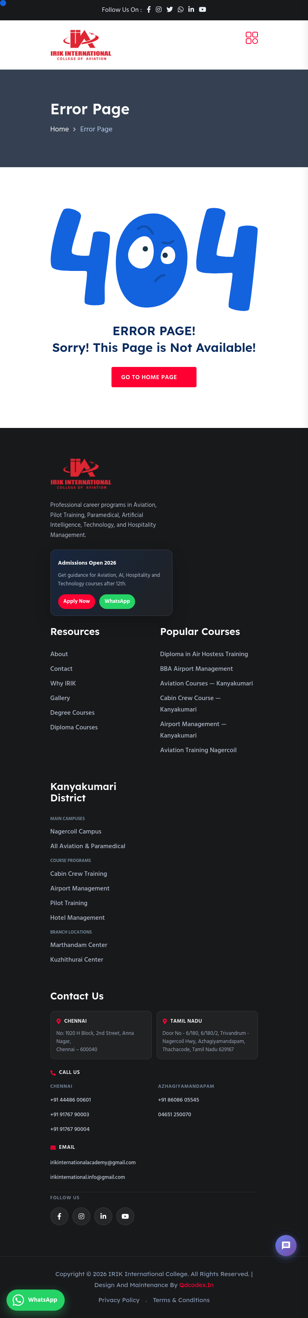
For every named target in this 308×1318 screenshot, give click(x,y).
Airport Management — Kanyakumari (193, 730)
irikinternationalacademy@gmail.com (93, 1163)
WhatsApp (117, 601)
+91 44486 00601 (70, 1100)
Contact (61, 669)
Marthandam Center (78, 945)
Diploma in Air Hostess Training (204, 654)
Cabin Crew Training (78, 874)
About (59, 654)
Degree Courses (72, 713)
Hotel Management (77, 918)
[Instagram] (81, 1216)
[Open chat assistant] (286, 1245)
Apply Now (76, 601)
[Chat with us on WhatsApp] (36, 1300)
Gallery (60, 698)
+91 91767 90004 (70, 1129)
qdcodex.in (196, 1285)
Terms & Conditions (181, 1300)
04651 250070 (174, 1114)
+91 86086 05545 (178, 1100)
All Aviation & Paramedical (88, 846)
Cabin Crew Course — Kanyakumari (190, 704)
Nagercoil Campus (76, 832)
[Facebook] (59, 1216)
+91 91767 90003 (70, 1114)
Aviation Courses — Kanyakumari (206, 684)
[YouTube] (125, 1216)
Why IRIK (63, 684)
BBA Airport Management (196, 669)
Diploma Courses (74, 727)
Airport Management (80, 889)
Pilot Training (68, 903)
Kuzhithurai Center (76, 960)
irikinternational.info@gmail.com (87, 1178)
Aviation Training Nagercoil (198, 750)
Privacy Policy (119, 1300)
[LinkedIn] (103, 1216)
